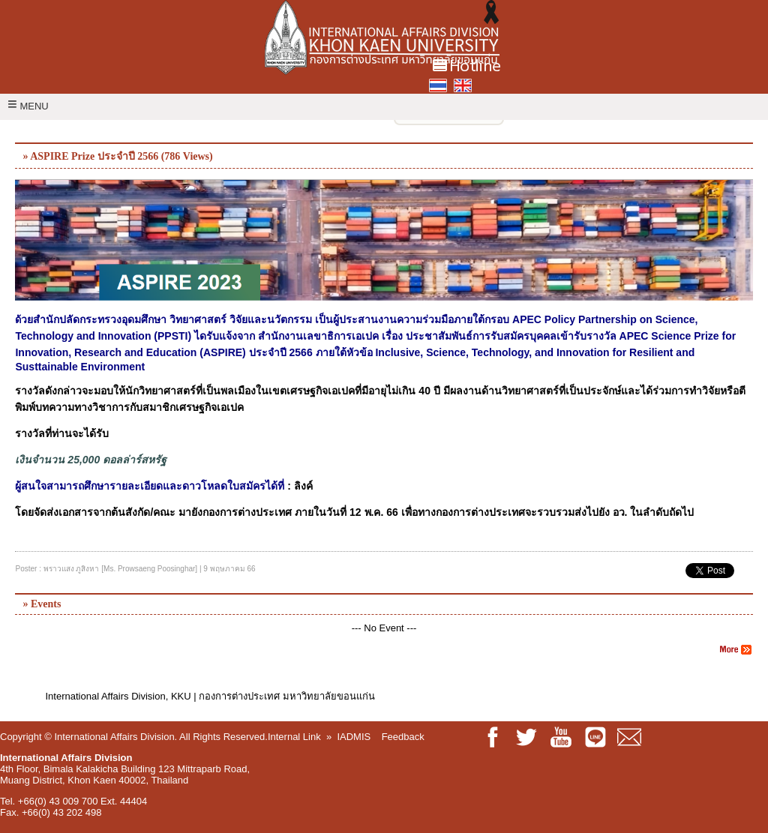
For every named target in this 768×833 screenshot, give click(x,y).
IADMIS (353, 736)
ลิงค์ (303, 486)
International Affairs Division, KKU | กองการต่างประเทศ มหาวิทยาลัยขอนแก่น (209, 696)
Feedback (403, 736)
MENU (28, 106)
